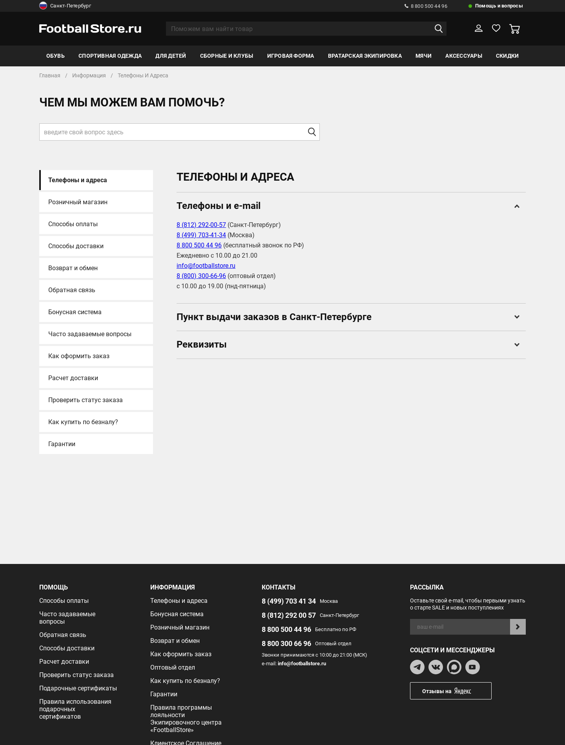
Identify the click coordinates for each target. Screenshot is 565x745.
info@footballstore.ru (206, 265)
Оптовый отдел (172, 667)
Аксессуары (463, 56)
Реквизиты (348, 344)
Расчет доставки (73, 378)
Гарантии (61, 444)
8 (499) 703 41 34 (289, 601)
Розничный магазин (78, 202)
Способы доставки (76, 246)
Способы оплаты (73, 224)
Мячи (424, 56)
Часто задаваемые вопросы (89, 334)
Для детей (170, 56)
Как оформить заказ (78, 356)
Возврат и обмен (73, 268)
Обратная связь (71, 290)
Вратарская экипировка (365, 56)
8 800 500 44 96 (426, 6)
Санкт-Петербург (65, 5)
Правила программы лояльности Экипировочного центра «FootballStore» (186, 719)
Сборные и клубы (226, 56)
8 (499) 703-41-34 (201, 235)
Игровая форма (290, 56)
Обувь (55, 56)
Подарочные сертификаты (78, 688)
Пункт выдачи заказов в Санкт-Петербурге (348, 316)
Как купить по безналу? (83, 422)
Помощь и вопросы (499, 6)
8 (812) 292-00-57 (201, 225)
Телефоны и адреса (77, 180)
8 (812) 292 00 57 (289, 615)
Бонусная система (75, 312)
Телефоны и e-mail (348, 205)
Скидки (507, 56)
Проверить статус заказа (85, 400)
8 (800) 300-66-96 (201, 276)
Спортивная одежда (110, 56)
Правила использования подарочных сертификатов (75, 709)
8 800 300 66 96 (286, 643)
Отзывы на (456, 691)
